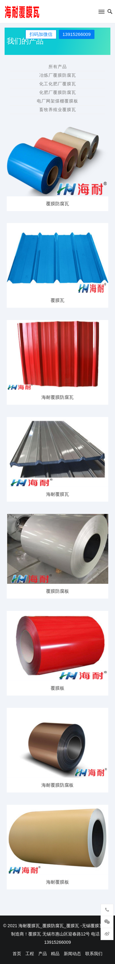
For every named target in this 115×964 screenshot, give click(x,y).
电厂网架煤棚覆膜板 (57, 100)
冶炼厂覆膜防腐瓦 (57, 75)
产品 (42, 953)
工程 (29, 953)
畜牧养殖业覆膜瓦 (57, 109)
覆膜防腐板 (57, 591)
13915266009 (77, 34)
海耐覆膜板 (57, 882)
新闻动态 (72, 953)
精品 (55, 953)
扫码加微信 (40, 34)
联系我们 (93, 953)
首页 (17, 953)
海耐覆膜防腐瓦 (57, 397)
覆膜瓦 (57, 300)
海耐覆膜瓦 (57, 494)
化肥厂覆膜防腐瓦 (57, 92)
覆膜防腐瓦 (57, 203)
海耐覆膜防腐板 (57, 785)
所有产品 (57, 66)
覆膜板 (57, 688)
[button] (101, 13)
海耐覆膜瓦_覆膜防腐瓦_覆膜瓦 (48, 925)
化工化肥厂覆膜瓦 (57, 83)
